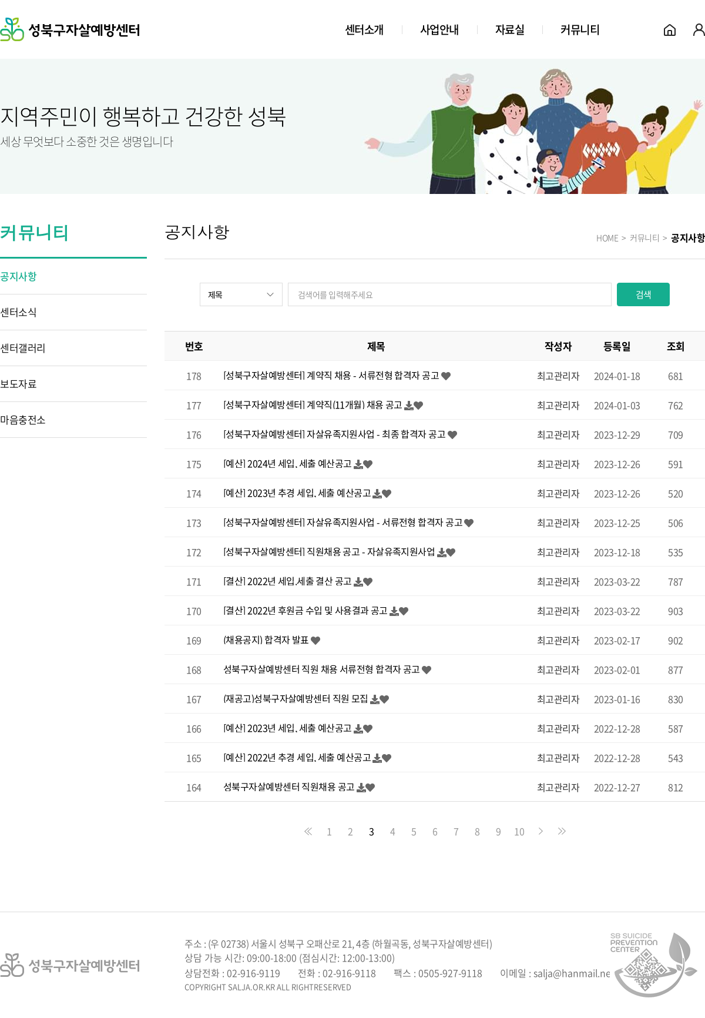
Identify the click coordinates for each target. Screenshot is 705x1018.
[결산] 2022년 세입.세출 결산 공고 (287, 580)
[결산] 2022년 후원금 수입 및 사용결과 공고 (305, 610)
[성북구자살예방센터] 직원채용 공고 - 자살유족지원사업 (329, 551)
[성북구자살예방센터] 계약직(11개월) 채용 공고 (312, 404)
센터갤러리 (23, 347)
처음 (307, 831)
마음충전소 (23, 419)
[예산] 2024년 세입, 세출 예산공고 (287, 463)
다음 (540, 831)
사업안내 (439, 29)
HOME (607, 237)
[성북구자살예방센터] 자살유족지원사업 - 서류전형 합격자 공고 (342, 522)
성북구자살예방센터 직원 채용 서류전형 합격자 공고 (321, 669)
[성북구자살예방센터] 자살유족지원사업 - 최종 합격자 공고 (334, 433)
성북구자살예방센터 (69, 29)
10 (519, 831)
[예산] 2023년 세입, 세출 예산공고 (287, 727)
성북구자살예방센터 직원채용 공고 (288, 786)
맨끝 (561, 831)
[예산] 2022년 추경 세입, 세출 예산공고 (297, 757)
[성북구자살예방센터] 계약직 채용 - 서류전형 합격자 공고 (331, 375)
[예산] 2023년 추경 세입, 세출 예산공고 (297, 492)
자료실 (510, 29)
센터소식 (18, 311)
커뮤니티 (579, 29)
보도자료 (18, 383)
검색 (644, 294)
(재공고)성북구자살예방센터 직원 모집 (295, 698)
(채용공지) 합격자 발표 (266, 639)
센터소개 (364, 29)
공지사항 (18, 276)
